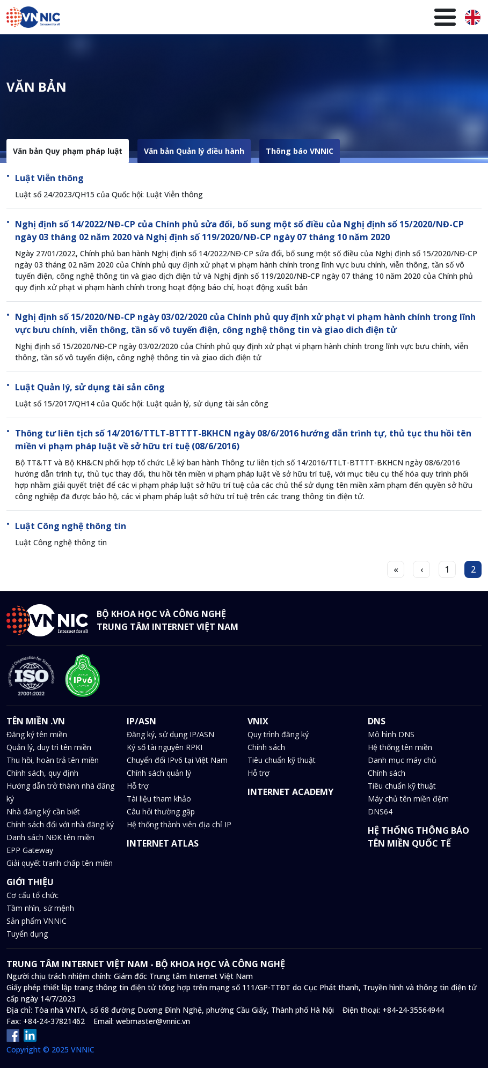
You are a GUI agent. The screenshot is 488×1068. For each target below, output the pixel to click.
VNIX (169, 52)
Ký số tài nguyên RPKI (164, 747)
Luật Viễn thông (49, 178)
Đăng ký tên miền (36, 734)
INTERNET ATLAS (163, 843)
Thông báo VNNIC (299, 151)
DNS (198, 52)
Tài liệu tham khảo (159, 798)
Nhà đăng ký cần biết (43, 811)
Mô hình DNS (391, 734)
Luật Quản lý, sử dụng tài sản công (90, 387)
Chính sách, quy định (42, 773)
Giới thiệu (426, 52)
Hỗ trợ (138, 786)
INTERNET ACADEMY (290, 792)
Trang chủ (25, 52)
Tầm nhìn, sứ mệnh (40, 908)
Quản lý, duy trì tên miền (48, 747)
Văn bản (303, 52)
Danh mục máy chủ (402, 760)
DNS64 (380, 811)
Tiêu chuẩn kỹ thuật (281, 760)
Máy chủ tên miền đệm (408, 798)
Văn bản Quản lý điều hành (194, 151)
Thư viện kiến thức (362, 52)
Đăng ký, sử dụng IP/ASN (170, 734)
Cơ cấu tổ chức (32, 895)
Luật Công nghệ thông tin (70, 526)
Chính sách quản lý (159, 773)
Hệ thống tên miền (400, 747)
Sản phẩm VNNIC (36, 921)
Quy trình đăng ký (278, 734)
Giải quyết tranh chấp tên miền (59, 863)
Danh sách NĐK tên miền (50, 837)
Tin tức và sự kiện (245, 52)
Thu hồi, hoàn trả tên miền (52, 760)
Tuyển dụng (27, 934)
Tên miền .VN (80, 52)
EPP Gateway (29, 850)
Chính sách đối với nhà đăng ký (60, 824)
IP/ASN (134, 52)
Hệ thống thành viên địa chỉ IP (179, 824)
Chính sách (266, 747)
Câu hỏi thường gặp (161, 811)
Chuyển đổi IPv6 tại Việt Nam (177, 760)
